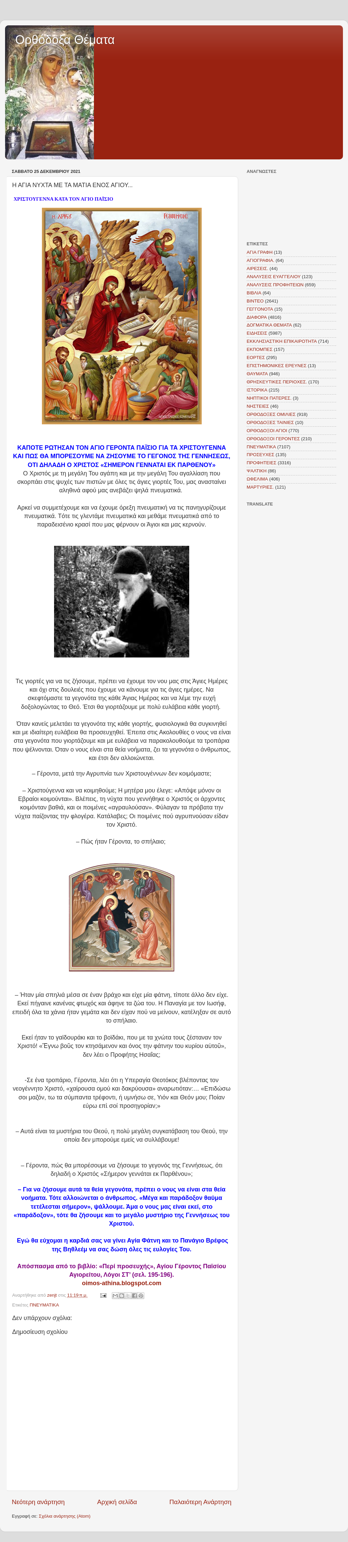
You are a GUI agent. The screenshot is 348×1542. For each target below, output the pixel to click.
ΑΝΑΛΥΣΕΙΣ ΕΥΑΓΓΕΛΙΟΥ (274, 276)
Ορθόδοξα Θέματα (65, 40)
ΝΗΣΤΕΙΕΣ (258, 406)
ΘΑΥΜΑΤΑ (257, 373)
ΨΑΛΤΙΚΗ (257, 470)
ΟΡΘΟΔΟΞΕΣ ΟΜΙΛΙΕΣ (271, 414)
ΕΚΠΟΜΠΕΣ (260, 349)
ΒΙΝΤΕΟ (255, 301)
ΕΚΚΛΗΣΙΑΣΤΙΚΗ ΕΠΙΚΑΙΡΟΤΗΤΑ (282, 341)
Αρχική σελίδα (117, 1501)
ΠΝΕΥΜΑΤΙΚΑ (44, 1305)
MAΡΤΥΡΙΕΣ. (260, 487)
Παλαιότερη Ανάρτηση (200, 1501)
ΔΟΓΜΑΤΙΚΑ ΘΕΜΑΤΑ (269, 325)
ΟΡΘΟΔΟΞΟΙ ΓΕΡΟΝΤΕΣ (273, 438)
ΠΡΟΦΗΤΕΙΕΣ (261, 462)
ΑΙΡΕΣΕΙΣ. (257, 268)
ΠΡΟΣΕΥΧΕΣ (260, 454)
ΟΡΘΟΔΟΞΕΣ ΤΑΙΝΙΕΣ (270, 422)
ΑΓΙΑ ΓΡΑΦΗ (260, 252)
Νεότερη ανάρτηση (38, 1501)
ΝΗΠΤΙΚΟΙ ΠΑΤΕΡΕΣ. (269, 398)
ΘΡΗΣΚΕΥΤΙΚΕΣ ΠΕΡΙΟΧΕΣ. (277, 381)
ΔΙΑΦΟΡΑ (257, 317)
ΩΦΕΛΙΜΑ (257, 479)
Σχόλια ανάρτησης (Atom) (65, 1516)
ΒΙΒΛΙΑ (254, 292)
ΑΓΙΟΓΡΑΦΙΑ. (260, 260)
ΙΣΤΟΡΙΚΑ (257, 390)
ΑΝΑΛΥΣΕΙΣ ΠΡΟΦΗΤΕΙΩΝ (275, 284)
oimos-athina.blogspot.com (121, 1283)
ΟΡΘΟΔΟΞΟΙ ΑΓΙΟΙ (267, 430)
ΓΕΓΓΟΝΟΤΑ (260, 309)
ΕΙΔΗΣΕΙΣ (257, 333)
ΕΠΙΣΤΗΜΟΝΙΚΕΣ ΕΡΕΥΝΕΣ (276, 365)
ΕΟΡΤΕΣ (256, 357)
